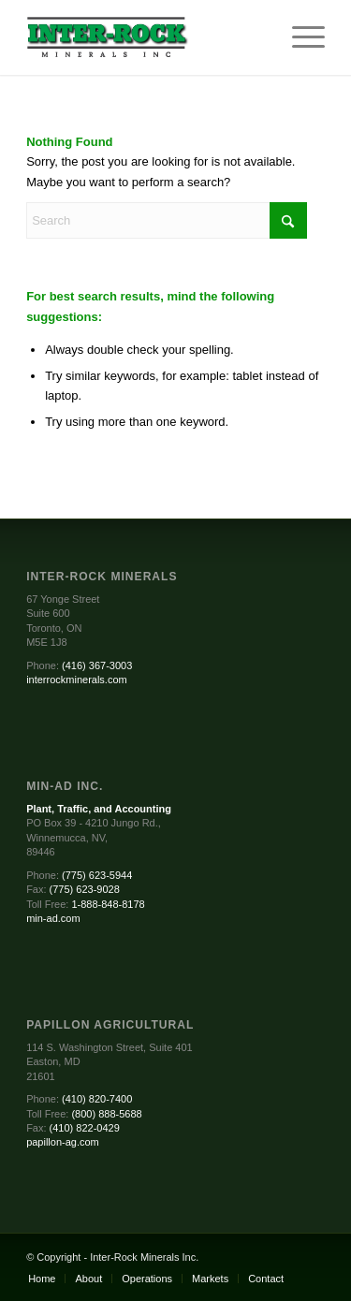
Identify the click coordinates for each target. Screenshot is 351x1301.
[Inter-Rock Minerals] (145, 37)
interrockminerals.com (76, 679)
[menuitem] (299, 37)
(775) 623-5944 (97, 875)
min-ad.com (53, 918)
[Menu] (299, 37)
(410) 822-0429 (85, 1127)
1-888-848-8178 (107, 904)
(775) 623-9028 (85, 889)
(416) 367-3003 (97, 665)
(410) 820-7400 (97, 1098)
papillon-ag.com (62, 1142)
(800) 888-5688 (106, 1113)
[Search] (166, 220)
